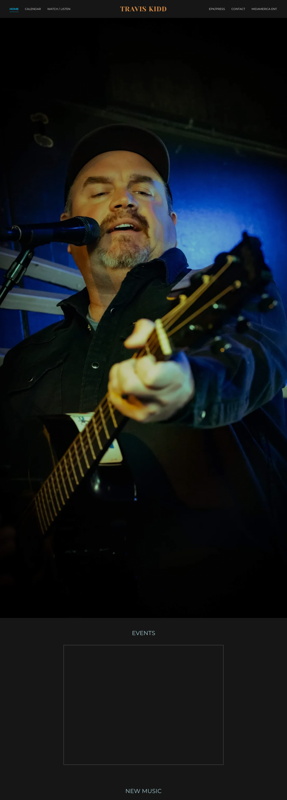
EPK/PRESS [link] (217, 9)
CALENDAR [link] (33, 9)
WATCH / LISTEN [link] (58, 9)
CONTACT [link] (238, 9)
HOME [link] (14, 9)
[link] (143, 10)
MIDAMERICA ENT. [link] (264, 9)
